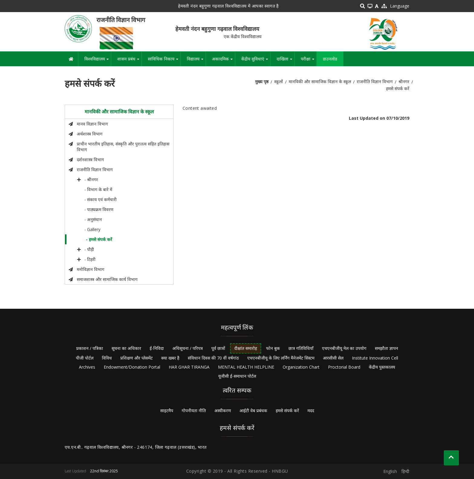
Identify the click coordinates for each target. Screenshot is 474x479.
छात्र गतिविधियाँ (300, 348)
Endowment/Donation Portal (132, 367)
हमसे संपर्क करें (287, 410)
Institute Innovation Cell (375, 358)
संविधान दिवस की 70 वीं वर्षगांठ (213, 358)
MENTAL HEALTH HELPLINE (246, 367)
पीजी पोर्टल (84, 358)
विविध (107, 358)
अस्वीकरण (222, 410)
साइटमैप (166, 410)
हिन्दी (405, 471)
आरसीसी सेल (333, 358)
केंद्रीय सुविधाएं (255, 61)
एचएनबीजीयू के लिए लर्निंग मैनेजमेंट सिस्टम (280, 358)
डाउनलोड (330, 59)
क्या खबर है (170, 358)
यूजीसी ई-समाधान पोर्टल (237, 376)
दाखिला (285, 61)
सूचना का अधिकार (126, 348)
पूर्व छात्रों (218, 348)
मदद (310, 410)
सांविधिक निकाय (164, 61)
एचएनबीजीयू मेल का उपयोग (344, 348)
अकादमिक (223, 61)
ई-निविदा (157, 348)
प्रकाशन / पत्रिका (89, 348)
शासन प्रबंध (129, 61)
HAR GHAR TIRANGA (189, 367)
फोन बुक (273, 348)
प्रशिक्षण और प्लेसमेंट (136, 358)
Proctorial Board (344, 367)
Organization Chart (301, 367)
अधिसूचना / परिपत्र (187, 348)
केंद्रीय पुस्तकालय (382, 367)
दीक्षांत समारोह (245, 348)
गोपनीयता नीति (194, 410)
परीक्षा (309, 61)
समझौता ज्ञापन (386, 348)
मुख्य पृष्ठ (261, 81)
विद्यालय (196, 61)
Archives (87, 367)
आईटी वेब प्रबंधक (253, 410)
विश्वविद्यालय (97, 61)
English (390, 471)
